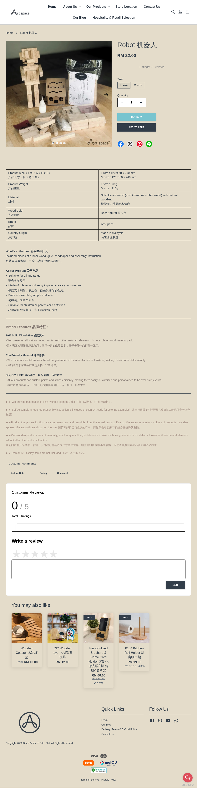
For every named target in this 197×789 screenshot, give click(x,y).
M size (138, 86)
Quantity (122, 96)
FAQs (104, 721)
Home (52, 7)
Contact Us (152, 7)
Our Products (98, 7)
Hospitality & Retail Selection (114, 18)
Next (106, 96)
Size (120, 80)
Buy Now (136, 118)
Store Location (126, 7)
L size (124, 86)
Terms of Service (90, 781)
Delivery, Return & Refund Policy (119, 730)
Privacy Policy (108, 781)
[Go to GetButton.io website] (188, 785)
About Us (72, 7)
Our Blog (79, 18)
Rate (176, 586)
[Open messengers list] (188, 777)
